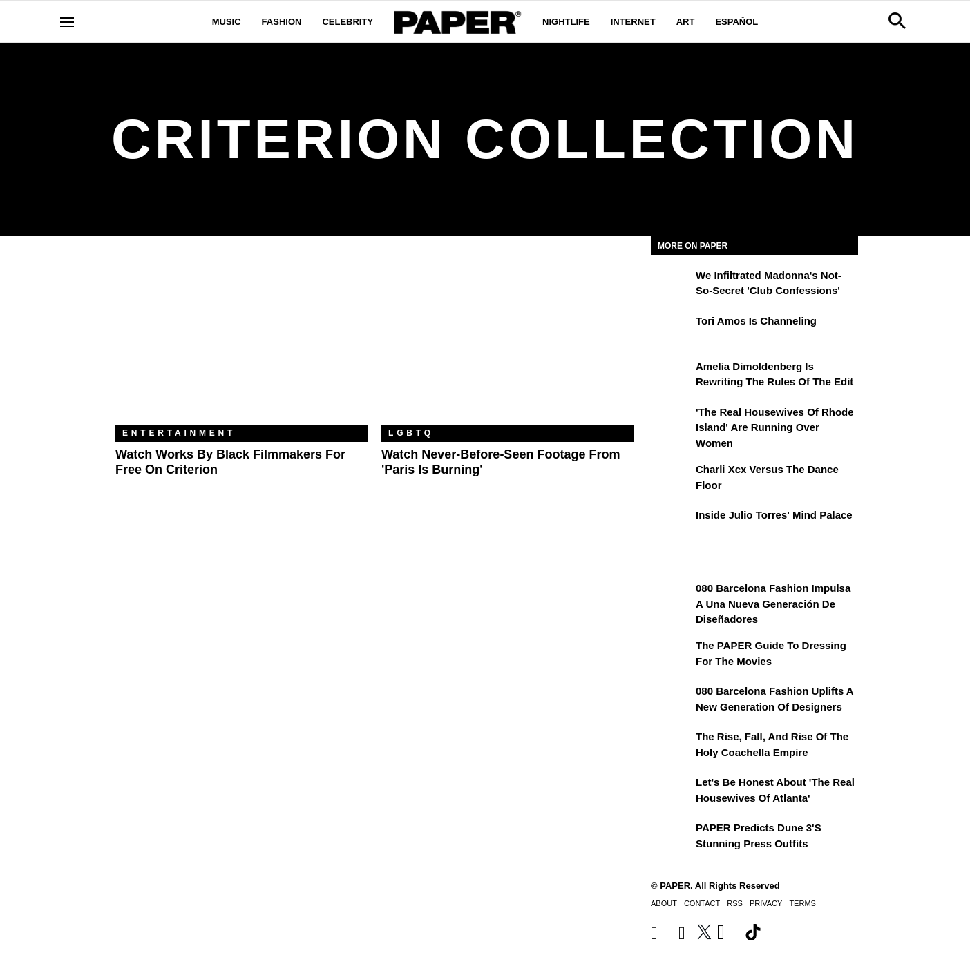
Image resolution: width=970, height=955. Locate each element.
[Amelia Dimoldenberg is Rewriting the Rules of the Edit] (671, 376)
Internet (633, 22)
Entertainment (179, 433)
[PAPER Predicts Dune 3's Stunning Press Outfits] (671, 837)
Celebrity (347, 22)
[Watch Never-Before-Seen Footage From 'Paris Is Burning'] (507, 341)
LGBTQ (411, 433)
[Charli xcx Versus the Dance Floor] (671, 479)
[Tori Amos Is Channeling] (671, 330)
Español (736, 22)
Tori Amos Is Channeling (756, 321)
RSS (735, 903)
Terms (802, 903)
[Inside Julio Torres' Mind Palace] (671, 525)
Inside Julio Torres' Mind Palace (774, 515)
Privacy (766, 903)
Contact (702, 903)
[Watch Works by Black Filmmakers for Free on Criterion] (241, 341)
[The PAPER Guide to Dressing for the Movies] (671, 655)
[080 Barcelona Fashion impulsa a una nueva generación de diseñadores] (671, 598)
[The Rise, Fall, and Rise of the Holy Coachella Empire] (671, 746)
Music (226, 22)
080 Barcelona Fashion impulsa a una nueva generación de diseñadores (773, 603)
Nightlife (566, 22)
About (664, 903)
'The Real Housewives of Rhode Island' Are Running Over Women (775, 427)
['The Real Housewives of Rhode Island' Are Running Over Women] (671, 422)
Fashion (282, 22)
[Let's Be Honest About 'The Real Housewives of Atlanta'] (671, 792)
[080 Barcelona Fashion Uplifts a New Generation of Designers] (671, 701)
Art (685, 22)
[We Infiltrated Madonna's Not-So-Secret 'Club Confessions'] (671, 285)
